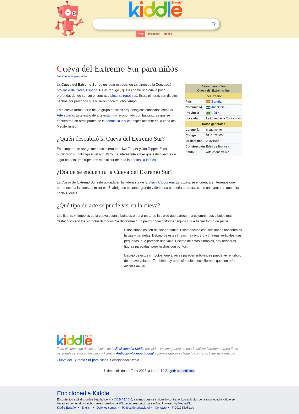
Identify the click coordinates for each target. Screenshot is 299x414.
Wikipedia (125, 403)
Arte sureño (65, 115)
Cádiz (215, 112)
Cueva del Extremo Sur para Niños (82, 360)
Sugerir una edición (179, 371)
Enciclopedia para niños (72, 76)
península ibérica (118, 121)
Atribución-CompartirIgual (135, 353)
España (216, 101)
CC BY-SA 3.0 (123, 399)
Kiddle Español (66, 407)
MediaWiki (184, 403)
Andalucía (218, 107)
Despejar (204, 24)
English (168, 33)
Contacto (161, 407)
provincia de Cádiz (70, 90)
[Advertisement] (149, 49)
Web (140, 33)
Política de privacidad (136, 407)
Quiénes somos (107, 407)
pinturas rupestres (123, 95)
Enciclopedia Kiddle (129, 349)
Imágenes (154, 33)
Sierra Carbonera (161, 182)
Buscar (213, 24)
